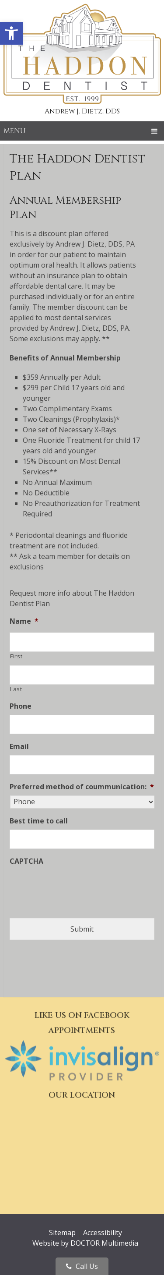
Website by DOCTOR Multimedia (85, 1243)
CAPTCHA (26, 861)
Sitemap (62, 1232)
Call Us (82, 1266)
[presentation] (76, 887)
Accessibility (102, 1232)
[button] (11, 33)
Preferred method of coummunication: (82, 786)
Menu (14, 131)
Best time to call (39, 821)
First (16, 656)
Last (16, 689)
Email (19, 746)
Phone (20, 706)
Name (24, 621)
